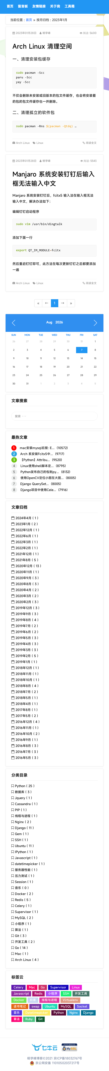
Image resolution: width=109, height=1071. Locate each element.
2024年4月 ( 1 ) (27, 518)
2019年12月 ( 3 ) (27, 608)
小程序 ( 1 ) (23, 924)
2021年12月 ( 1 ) (27, 554)
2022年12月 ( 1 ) (27, 530)
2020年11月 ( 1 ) (27, 572)
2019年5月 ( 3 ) (27, 638)
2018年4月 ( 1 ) (27, 704)
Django (88, 1013)
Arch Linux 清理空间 (42, 46)
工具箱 (70, 6)
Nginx (73, 1013)
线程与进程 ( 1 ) (26, 816)
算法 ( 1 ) (21, 930)
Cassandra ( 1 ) (26, 804)
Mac (32, 987)
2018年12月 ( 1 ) (27, 668)
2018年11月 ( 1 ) (27, 674)
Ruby (29, 1019)
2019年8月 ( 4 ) (27, 620)
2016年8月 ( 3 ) (27, 746)
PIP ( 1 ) (21, 810)
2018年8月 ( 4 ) (27, 686)
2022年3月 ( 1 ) (27, 542)
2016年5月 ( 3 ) (27, 758)
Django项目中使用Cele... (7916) (39, 490)
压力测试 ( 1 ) (24, 876)
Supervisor (58, 987)
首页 (10, 6)
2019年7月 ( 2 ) (27, 626)
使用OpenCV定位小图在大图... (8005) (43, 478)
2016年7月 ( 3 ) (27, 752)
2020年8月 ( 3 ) (27, 584)
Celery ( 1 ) (23, 906)
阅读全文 (90, 143)
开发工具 (81, 994)
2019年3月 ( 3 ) (27, 650)
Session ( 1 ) (24, 882)
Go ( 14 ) (21, 948)
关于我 (55, 6)
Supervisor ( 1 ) (26, 912)
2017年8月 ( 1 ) (27, 710)
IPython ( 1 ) (24, 852)
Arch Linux (23, 143)
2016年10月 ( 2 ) (28, 734)
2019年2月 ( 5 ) (27, 656)
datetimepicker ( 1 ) (30, 864)
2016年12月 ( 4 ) (28, 722)
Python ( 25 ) (24, 786)
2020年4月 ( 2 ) (27, 590)
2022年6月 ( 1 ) (27, 536)
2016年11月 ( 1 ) (27, 728)
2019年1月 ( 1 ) (26, 662)
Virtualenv (70, 1000)
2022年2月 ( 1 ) (27, 548)
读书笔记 (20, 1006)
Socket (82, 1006)
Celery (18, 987)
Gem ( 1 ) (22, 834)
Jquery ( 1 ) (23, 798)
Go (43, 987)
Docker (19, 1000)
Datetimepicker (36, 1013)
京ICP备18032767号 (68, 1058)
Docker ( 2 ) (24, 894)
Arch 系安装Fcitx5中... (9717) (37, 454)
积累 (33, 1000)
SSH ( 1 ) (21, 840)
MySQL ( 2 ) (24, 918)
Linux (40, 143)
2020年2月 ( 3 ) (27, 602)
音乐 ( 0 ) (22, 888)
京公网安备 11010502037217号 (54, 1063)
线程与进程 (49, 1000)
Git (40, 1019)
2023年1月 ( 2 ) (27, 524)
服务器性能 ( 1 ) (26, 870)
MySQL (66, 1006)
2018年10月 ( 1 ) (27, 680)
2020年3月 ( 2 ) (27, 596)
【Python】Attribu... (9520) (36, 460)
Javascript (21, 994)
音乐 (17, 1013)
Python (59, 1013)
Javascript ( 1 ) (26, 858)
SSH (66, 994)
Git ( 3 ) (20, 936)
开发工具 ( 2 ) (25, 942)
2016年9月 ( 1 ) (27, 740)
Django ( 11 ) (24, 828)
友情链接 (39, 6)
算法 (17, 1019)
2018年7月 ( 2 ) (27, 692)
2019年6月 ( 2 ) (27, 632)
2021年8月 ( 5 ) (27, 560)
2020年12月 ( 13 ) (28, 566)
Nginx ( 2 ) (23, 822)
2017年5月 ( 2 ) (27, 716)
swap (35, 1006)
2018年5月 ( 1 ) (27, 698)
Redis (38, 994)
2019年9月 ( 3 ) (27, 614)
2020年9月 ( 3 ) (27, 578)
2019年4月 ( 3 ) (27, 644)
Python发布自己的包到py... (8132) (40, 472)
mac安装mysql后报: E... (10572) (39, 448)
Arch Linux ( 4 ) (27, 960)
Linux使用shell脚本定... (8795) (38, 466)
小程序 (52, 994)
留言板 (23, 6)
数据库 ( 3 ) (23, 792)
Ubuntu (50, 1006)
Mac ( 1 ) (21, 954)
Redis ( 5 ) (23, 900)
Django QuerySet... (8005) (36, 484)
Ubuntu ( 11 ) (24, 846)
